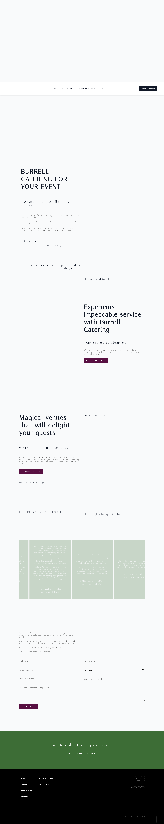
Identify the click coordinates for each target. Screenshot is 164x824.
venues (71, 89)
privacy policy (43, 784)
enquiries (104, 89)
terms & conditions (45, 778)
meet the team (87, 89)
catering (58, 89)
